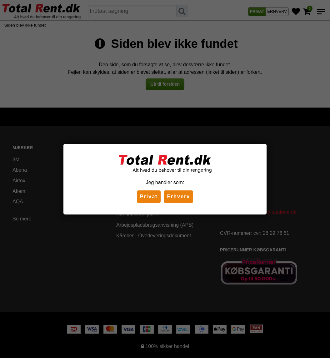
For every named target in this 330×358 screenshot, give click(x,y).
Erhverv (178, 196)
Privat (149, 196)
